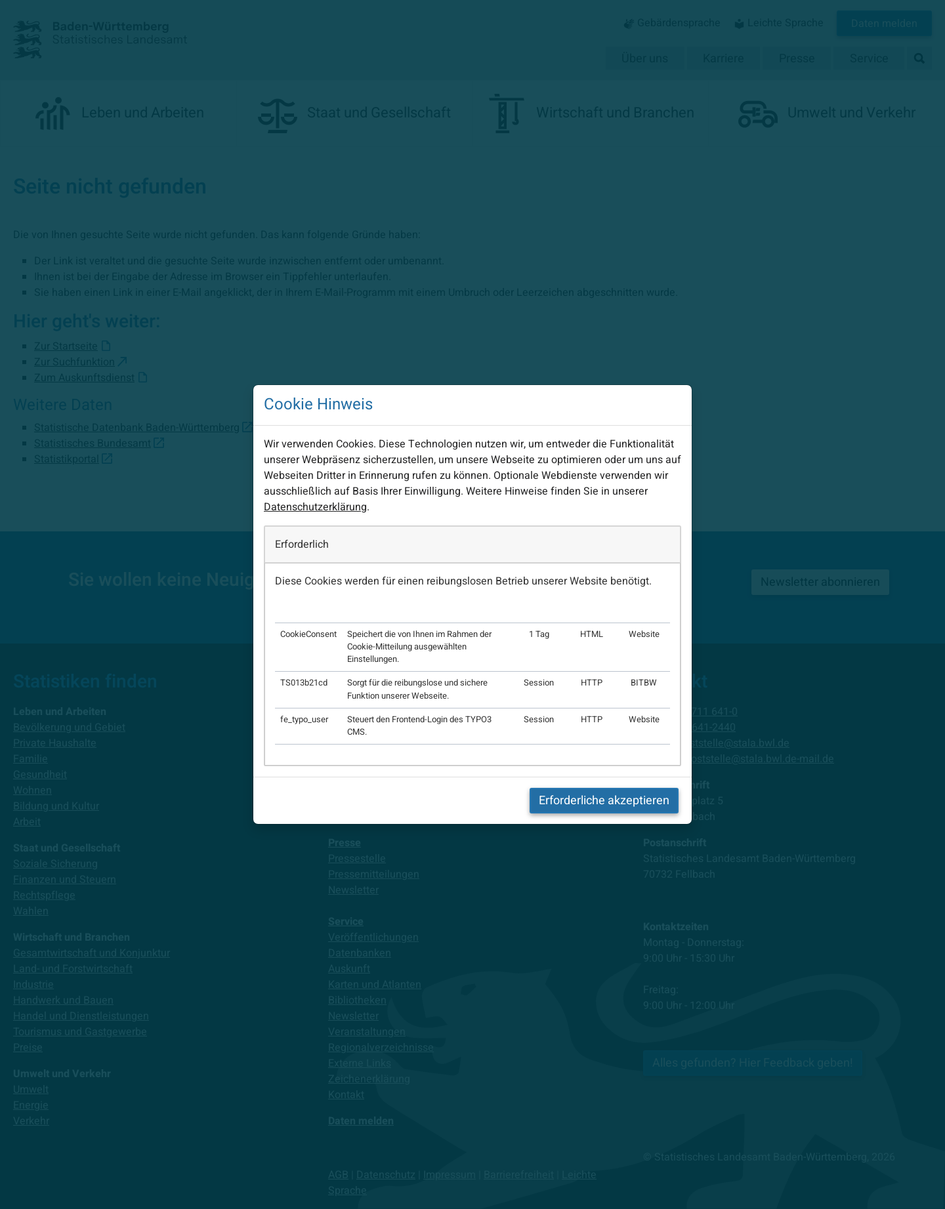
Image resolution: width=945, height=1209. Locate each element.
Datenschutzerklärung (315, 507)
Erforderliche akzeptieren (604, 800)
